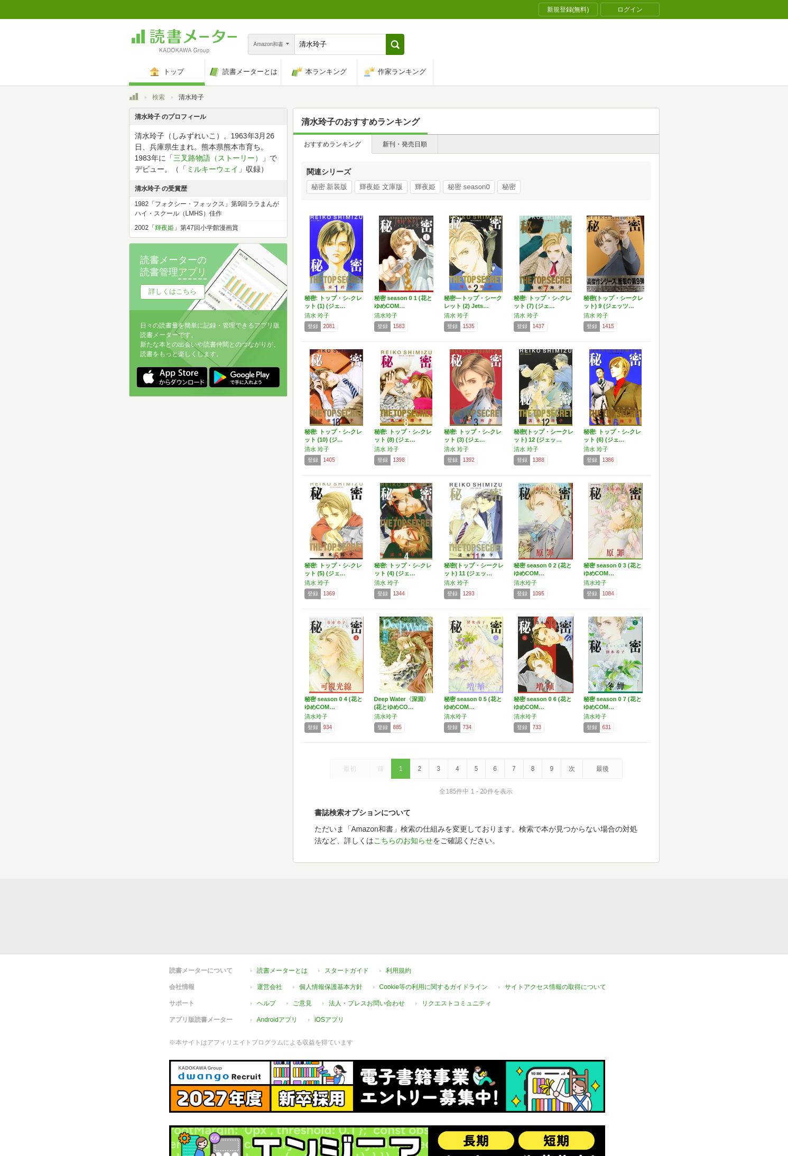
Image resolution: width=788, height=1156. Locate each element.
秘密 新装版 (329, 187)
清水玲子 (385, 315)
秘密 (509, 187)
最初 (350, 768)
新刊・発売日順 (405, 144)
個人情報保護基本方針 (331, 938)
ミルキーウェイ (212, 169)
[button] (395, 44)
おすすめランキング (332, 144)
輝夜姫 (425, 187)
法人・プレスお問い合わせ (367, 955)
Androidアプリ (277, 971)
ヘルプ (266, 955)
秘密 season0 (469, 187)
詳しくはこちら (173, 291)
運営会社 (269, 938)
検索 (158, 97)
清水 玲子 (316, 315)
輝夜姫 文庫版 (381, 187)
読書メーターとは (282, 922)
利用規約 (398, 922)
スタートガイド (347, 922)
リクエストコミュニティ (457, 955)
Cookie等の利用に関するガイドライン (433, 938)
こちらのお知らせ (403, 840)
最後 (602, 768)
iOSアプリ (329, 971)
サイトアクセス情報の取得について (555, 938)
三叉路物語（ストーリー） (217, 158)
